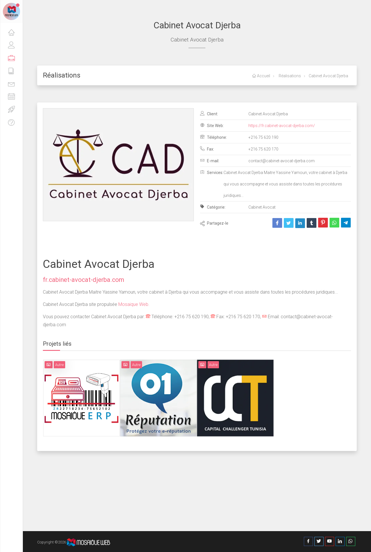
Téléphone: (213, 137)
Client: (209, 113)
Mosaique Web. (133, 304)
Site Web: (212, 125)
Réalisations (289, 76)
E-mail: (209, 160)
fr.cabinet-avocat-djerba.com (83, 279)
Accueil (261, 76)
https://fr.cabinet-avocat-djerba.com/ (281, 125)
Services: (211, 172)
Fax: (207, 148)
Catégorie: (213, 206)
